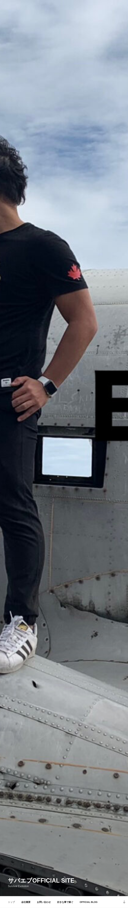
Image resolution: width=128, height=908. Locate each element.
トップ (11, 902)
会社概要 (25, 902)
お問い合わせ (44, 902)
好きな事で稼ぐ (65, 902)
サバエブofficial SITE (41, 880)
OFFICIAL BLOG (89, 902)
